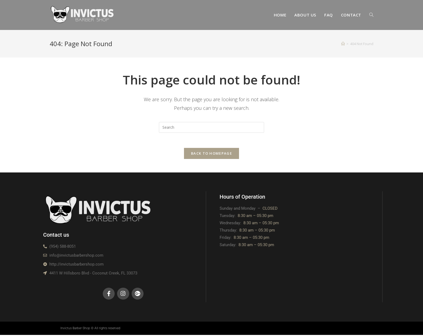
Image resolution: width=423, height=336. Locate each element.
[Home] (343, 43)
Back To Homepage (211, 154)
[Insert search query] (211, 127)
